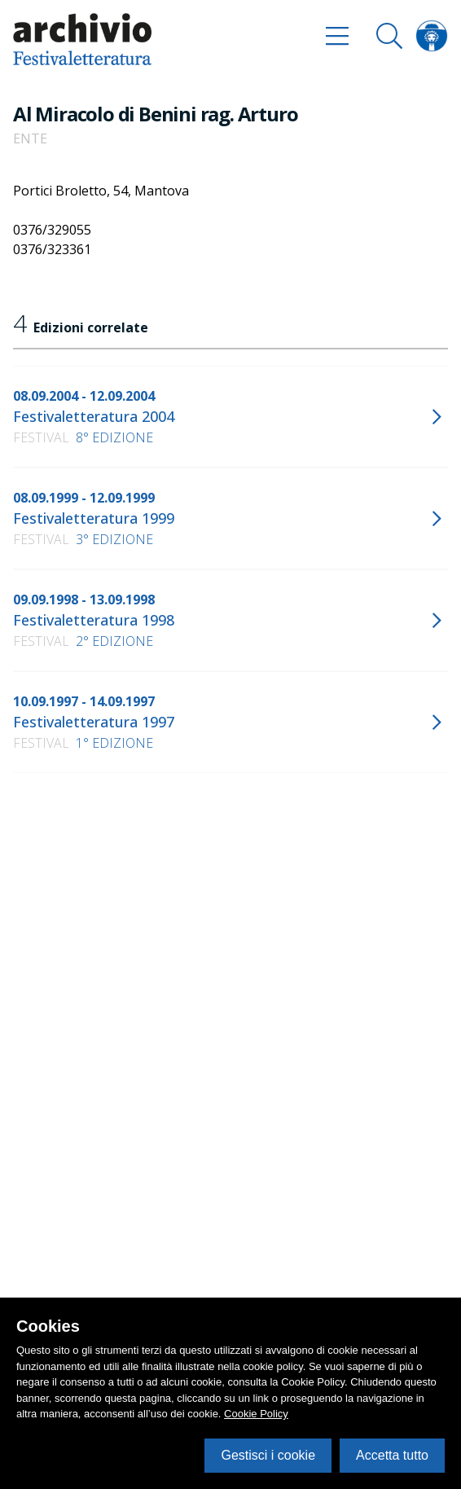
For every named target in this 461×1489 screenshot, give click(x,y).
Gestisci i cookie (268, 1455)
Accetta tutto (392, 1455)
